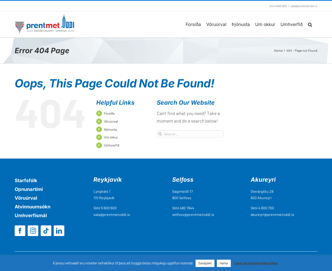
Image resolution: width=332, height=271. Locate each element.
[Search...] (190, 133)
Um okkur (111, 137)
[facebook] (20, 230)
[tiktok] (46, 230)
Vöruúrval (111, 121)
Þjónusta (110, 129)
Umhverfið (111, 145)
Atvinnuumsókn (32, 207)
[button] (310, 24)
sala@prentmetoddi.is (303, 6)
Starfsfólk (26, 180)
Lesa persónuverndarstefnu (256, 263)
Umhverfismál (31, 215)
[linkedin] (59, 230)
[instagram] (33, 230)
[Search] (160, 133)
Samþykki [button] (205, 263)
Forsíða (109, 113)
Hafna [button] (224, 263)
